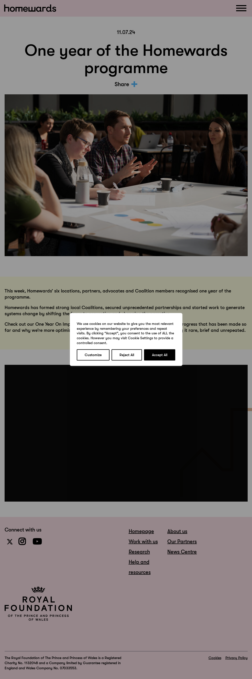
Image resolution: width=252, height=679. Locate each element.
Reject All (126, 355)
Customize (93, 355)
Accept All (159, 355)
